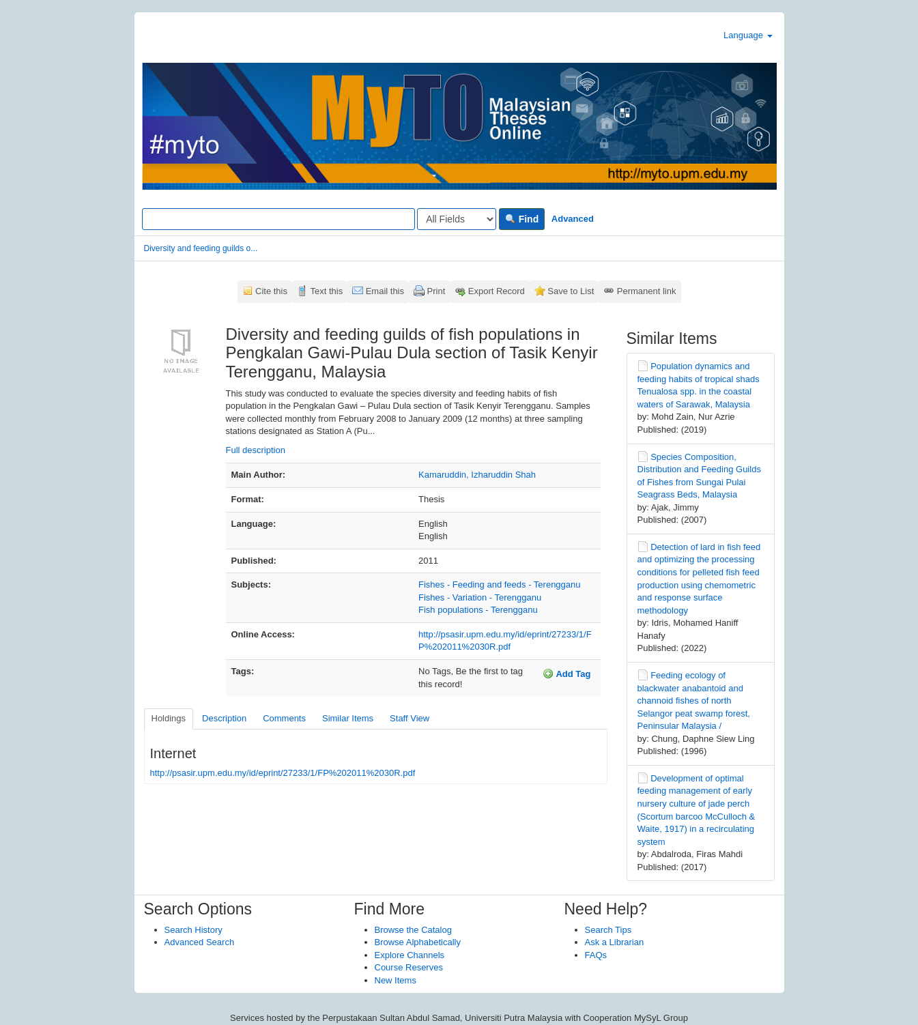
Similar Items (347, 718)
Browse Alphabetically (418, 942)
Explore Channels (410, 955)
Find (522, 219)
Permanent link (646, 291)
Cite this (271, 291)
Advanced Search (199, 942)
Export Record (496, 291)
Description (224, 718)
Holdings (169, 718)
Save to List (570, 291)
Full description (255, 450)
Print (436, 291)
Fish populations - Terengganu (478, 610)
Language (747, 35)
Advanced (572, 219)
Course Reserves (409, 967)
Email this (385, 291)
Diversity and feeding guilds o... (201, 248)
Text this (326, 291)
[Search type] (456, 219)
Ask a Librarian (614, 942)
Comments (284, 718)
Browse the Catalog (413, 930)
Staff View (409, 718)
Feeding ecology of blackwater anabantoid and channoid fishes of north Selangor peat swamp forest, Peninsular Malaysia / (693, 700)
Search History (193, 930)
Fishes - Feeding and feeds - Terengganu (499, 584)
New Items (395, 980)
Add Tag (566, 673)
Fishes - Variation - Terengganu (479, 597)
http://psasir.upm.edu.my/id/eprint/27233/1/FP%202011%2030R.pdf (283, 773)
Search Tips (608, 930)
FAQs (596, 955)
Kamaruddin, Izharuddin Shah (477, 475)
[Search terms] (278, 219)
